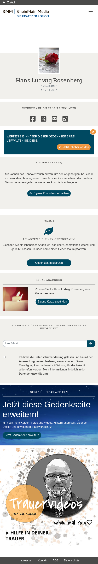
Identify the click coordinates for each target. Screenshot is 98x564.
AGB (56, 560)
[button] (91, 343)
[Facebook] (33, 118)
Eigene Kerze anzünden (52, 301)
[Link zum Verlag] (35, 13)
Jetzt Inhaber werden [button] (74, 147)
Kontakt (42, 560)
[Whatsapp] (65, 118)
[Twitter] (43, 118)
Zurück (9, 2)
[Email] (54, 118)
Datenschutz (71, 560)
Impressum (25, 560)
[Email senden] (45, 343)
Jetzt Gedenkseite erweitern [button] (22, 435)
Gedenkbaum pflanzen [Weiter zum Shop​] (49, 262)
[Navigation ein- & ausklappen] (90, 13)
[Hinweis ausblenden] (93, 132)
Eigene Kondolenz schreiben (49, 193)
